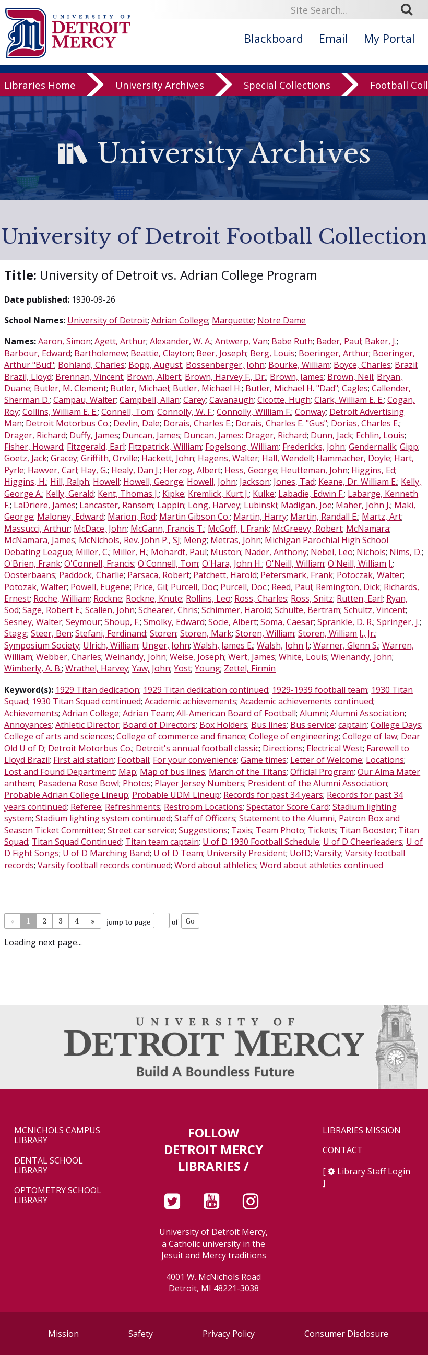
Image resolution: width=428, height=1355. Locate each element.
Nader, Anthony (276, 552)
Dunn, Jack (331, 435)
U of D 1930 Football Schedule (261, 841)
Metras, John (235, 540)
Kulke (264, 493)
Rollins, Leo (208, 598)
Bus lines (269, 724)
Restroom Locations (203, 806)
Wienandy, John (361, 657)
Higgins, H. (25, 481)
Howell (106, 481)
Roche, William (61, 598)
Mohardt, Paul (179, 552)
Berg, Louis (272, 353)
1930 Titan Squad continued (86, 701)
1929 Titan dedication (97, 690)
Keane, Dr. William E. (357, 481)
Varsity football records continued (104, 865)
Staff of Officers (204, 818)
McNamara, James (39, 540)
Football (133, 759)
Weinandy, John (135, 657)
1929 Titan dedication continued (205, 690)
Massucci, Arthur (37, 528)
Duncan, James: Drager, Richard (245, 435)
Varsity (327, 853)
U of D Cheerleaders (362, 841)
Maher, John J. (363, 505)
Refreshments (132, 806)
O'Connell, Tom (168, 563)
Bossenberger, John (225, 364)
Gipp (409, 446)
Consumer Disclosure (346, 1333)
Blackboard (273, 38)
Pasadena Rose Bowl (78, 783)
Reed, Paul (291, 587)
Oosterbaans (29, 575)
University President (246, 853)
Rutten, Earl (360, 598)
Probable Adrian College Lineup (66, 794)
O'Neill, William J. (360, 563)
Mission (63, 1333)
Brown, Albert (154, 376)
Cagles (355, 388)
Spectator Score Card (287, 806)
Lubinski (260, 505)
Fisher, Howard (33, 446)
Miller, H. (130, 552)
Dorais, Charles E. (197, 423)
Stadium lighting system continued (103, 818)
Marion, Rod (132, 516)
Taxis (241, 830)
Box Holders (223, 724)
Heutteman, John (314, 470)
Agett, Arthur (120, 341)
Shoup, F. (122, 622)
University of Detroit (107, 320)
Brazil (406, 364)
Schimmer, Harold (236, 610)
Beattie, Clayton (161, 353)
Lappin (170, 505)
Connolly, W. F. (185, 411)
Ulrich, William (110, 645)
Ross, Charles (260, 598)
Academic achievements (190, 701)
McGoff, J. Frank (238, 528)
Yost (182, 668)
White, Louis (303, 657)
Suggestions (203, 830)
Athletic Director (87, 724)
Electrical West (334, 748)
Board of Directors (159, 724)
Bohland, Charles (91, 364)
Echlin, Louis (380, 435)
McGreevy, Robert (307, 528)
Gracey (64, 458)
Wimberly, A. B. (33, 668)
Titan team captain (162, 841)
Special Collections (287, 86)
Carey (194, 399)
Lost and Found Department (59, 771)
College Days (396, 724)
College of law (369, 736)
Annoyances (28, 724)
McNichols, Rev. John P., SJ (129, 540)
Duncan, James (151, 435)
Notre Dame (281, 320)
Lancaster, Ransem (116, 505)
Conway (310, 411)
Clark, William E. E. (349, 399)
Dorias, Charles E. (365, 423)
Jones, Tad (294, 481)
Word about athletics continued (321, 865)
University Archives (159, 86)
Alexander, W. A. (180, 341)
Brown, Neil (350, 376)
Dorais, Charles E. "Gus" (281, 423)
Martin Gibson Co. (194, 516)
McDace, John (100, 528)
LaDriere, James (45, 505)
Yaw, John (151, 668)
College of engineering (294, 736)
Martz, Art (381, 516)
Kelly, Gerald (70, 493)
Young (207, 668)
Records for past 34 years (273, 794)
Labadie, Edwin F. (311, 493)
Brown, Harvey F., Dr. (225, 376)
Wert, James (251, 657)
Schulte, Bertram (307, 610)
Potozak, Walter (35, 587)
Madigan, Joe (306, 505)
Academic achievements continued (306, 701)
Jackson (255, 481)
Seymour (83, 622)
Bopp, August (155, 364)
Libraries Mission (362, 1130)
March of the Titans (248, 771)
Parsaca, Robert (158, 575)
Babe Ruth (292, 341)
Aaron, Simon (64, 341)
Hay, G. (94, 470)
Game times (264, 759)
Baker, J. (381, 341)
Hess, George (250, 470)
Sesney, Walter (33, 622)
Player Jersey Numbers (199, 783)
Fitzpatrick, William (164, 446)
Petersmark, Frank (296, 575)
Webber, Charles (68, 657)
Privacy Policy (229, 1333)
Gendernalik (372, 446)
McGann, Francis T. (167, 528)
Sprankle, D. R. (345, 622)
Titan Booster (367, 830)
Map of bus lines (172, 771)
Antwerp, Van (241, 341)
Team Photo (280, 830)
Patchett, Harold (225, 575)
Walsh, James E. (223, 645)
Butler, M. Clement (70, 388)
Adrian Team (148, 713)
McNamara (367, 528)
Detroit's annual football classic (197, 748)
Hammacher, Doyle (353, 458)
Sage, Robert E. (51, 610)
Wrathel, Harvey (96, 668)
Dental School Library (48, 1166)
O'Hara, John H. (232, 563)
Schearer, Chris (168, 610)
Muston (225, 552)
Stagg (15, 633)
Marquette (233, 320)
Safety (140, 1333)
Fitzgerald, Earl (96, 446)
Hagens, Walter (228, 458)
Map (127, 771)
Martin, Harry (260, 516)
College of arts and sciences (58, 736)
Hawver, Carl (52, 470)
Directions (283, 748)
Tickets (322, 830)
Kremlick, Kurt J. (218, 493)
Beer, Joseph (221, 353)
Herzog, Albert (192, 470)
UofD (300, 853)
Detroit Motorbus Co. (68, 423)
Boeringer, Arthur (334, 353)
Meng (195, 540)
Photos (137, 783)
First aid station (83, 759)
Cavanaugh (231, 399)
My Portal (389, 38)
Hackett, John (167, 458)
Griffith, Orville (109, 458)
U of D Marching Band (106, 853)
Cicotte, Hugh (284, 399)
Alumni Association (367, 713)
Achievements (31, 713)
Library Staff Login (373, 1171)
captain (352, 724)
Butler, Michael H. (207, 388)
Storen (163, 633)
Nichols (371, 552)
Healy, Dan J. (135, 470)
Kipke (173, 493)
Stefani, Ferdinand (110, 633)
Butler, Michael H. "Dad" (291, 388)
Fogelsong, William (242, 446)
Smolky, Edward (174, 622)
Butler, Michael (139, 388)
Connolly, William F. (254, 411)
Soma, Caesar (287, 622)
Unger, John (165, 645)
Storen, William (264, 633)
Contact (343, 1150)
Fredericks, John (313, 446)
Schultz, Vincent (375, 610)
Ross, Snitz (312, 598)
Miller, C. (92, 552)
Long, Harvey (214, 505)
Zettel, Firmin (250, 668)
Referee (85, 806)
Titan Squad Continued (77, 841)
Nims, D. (405, 552)
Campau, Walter (84, 399)
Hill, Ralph (69, 481)
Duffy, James (93, 435)
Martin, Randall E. (324, 516)
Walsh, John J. (283, 645)
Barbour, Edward (37, 353)
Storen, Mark (206, 633)
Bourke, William (299, 364)
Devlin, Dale (136, 423)
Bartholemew (100, 353)
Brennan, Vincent (89, 376)
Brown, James (297, 376)
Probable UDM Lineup (176, 794)
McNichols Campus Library (57, 1135)
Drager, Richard (35, 435)
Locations (385, 759)
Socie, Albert (232, 622)
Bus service (312, 724)
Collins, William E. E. (60, 411)
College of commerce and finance (180, 736)
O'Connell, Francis (99, 563)
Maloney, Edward (70, 516)
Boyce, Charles (362, 364)
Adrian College (179, 320)
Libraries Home (40, 86)
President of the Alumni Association (317, 783)
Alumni (313, 713)
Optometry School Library (57, 1195)
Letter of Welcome (326, 759)
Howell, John (211, 481)
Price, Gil (150, 587)
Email (333, 38)
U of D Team (178, 853)
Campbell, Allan (150, 399)
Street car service (141, 830)
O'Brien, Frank (32, 563)
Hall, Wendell (287, 458)
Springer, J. (398, 622)
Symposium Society (41, 645)
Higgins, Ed (373, 470)
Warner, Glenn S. (345, 645)
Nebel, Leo (332, 552)
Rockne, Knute (154, 598)
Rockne (107, 598)
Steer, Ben (51, 633)
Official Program (322, 771)
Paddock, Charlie (91, 575)
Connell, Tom (127, 411)
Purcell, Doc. (244, 587)
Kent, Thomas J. (128, 493)
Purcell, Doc (194, 587)
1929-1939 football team (319, 690)
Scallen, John (110, 610)
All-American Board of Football (236, 713)
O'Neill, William (295, 563)
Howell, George (153, 481)
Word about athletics (215, 865)
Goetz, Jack (25, 458)
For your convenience (195, 759)
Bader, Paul (338, 341)
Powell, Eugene (100, 587)
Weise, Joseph (197, 657)
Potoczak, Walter (370, 575)
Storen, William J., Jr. (336, 633)
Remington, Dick (348, 587)
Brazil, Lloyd (28, 376)
